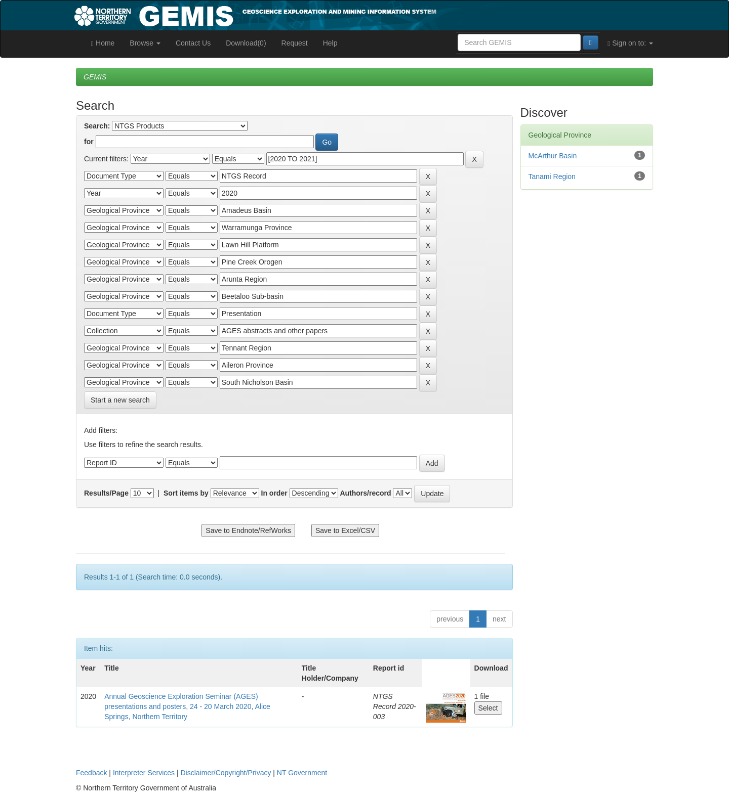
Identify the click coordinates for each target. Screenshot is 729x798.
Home (102, 43)
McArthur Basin (553, 156)
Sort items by (186, 493)
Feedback (91, 773)
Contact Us (193, 43)
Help (330, 43)
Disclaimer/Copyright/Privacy (226, 773)
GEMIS (95, 77)
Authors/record (365, 493)
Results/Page (106, 493)
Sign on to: (630, 43)
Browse (145, 43)
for (89, 142)
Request (294, 43)
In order (274, 493)
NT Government (302, 773)
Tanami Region (552, 176)
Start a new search (120, 400)
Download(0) (246, 43)
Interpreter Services (144, 773)
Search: (97, 126)
